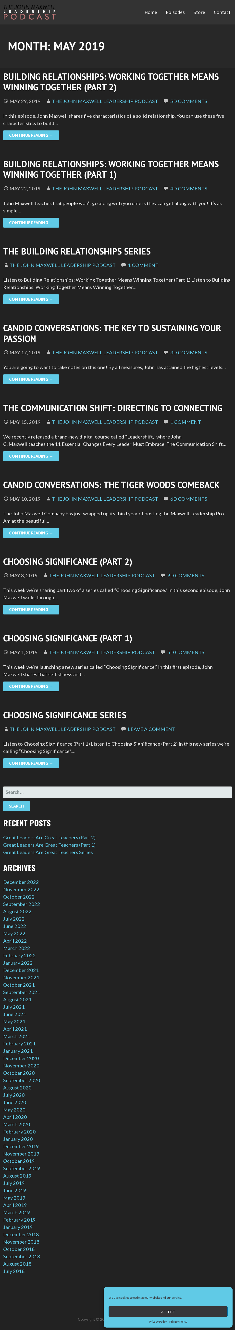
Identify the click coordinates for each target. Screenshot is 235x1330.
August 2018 (17, 1264)
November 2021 (21, 977)
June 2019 (14, 1190)
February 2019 (19, 1220)
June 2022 (14, 926)
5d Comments (188, 101)
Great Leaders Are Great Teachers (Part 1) (49, 845)
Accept (168, 1311)
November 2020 (21, 1065)
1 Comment (143, 265)
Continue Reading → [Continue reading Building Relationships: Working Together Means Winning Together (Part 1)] (31, 222)
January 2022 (18, 963)
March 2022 (16, 948)
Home (151, 12)
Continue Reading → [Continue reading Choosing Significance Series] (31, 763)
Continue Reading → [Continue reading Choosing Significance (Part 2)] (31, 609)
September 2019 (21, 1168)
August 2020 (17, 1087)
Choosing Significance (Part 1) (67, 638)
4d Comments (188, 188)
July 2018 (14, 1271)
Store (199, 12)
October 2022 (19, 897)
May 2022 (14, 933)
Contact (222, 12)
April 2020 (15, 1117)
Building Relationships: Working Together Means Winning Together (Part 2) (111, 82)
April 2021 (15, 1029)
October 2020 (19, 1073)
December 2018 (21, 1234)
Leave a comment (151, 729)
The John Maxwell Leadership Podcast (105, 101)
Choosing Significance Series (64, 715)
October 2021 (19, 985)
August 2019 (17, 1176)
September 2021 (21, 992)
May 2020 (14, 1109)
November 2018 (21, 1242)
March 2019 (16, 1212)
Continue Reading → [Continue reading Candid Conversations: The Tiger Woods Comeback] (31, 533)
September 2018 (21, 1256)
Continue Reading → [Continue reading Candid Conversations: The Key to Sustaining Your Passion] (31, 379)
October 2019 (19, 1161)
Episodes (175, 12)
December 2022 (21, 882)
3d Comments (188, 352)
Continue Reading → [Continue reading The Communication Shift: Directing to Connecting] (31, 456)
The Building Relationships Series (77, 251)
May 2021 (14, 1021)
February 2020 (19, 1131)
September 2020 (21, 1080)
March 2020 (16, 1124)
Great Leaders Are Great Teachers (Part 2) (49, 837)
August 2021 (17, 999)
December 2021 (21, 970)
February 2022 (19, 955)
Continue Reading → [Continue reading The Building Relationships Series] (31, 299)
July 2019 (14, 1183)
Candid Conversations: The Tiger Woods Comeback (111, 484)
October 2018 (19, 1249)
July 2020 (14, 1095)
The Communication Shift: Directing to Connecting (113, 408)
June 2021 (14, 1014)
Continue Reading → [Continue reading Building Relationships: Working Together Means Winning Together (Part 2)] (31, 135)
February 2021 (19, 1043)
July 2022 (14, 919)
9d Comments (185, 575)
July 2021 (14, 1007)
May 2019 (14, 1198)
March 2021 (16, 1036)
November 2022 (21, 889)
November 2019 (21, 1154)
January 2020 (18, 1139)
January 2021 (18, 1051)
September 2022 (21, 904)
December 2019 (21, 1146)
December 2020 (21, 1058)
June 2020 (14, 1102)
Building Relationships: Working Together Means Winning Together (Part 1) (111, 169)
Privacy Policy (158, 1321)
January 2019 (18, 1227)
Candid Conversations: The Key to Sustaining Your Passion (112, 333)
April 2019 (15, 1205)
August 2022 (17, 911)
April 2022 (15, 941)
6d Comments (188, 499)
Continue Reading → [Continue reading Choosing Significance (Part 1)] (31, 686)
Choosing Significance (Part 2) (67, 561)
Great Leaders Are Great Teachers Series (48, 852)
